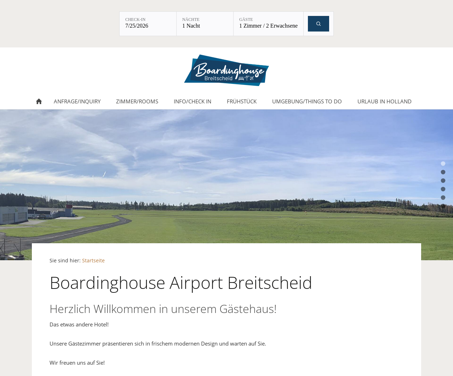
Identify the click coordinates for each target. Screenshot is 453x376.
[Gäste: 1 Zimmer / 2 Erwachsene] (268, 24)
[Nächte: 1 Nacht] (205, 24)
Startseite (93, 260)
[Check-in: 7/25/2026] (148, 24)
